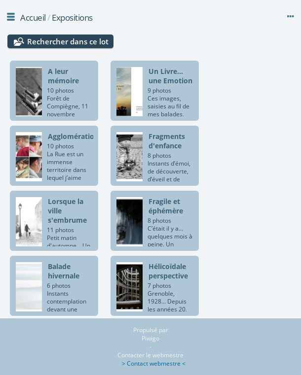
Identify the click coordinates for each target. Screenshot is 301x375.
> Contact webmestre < (151, 363)
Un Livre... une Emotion (170, 76)
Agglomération (73, 136)
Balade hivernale (63, 271)
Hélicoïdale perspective (168, 271)
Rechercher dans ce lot (68, 41)
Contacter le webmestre (150, 355)
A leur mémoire (63, 76)
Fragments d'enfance (167, 141)
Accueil (33, 17)
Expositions (72, 17)
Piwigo (150, 338)
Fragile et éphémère (166, 206)
